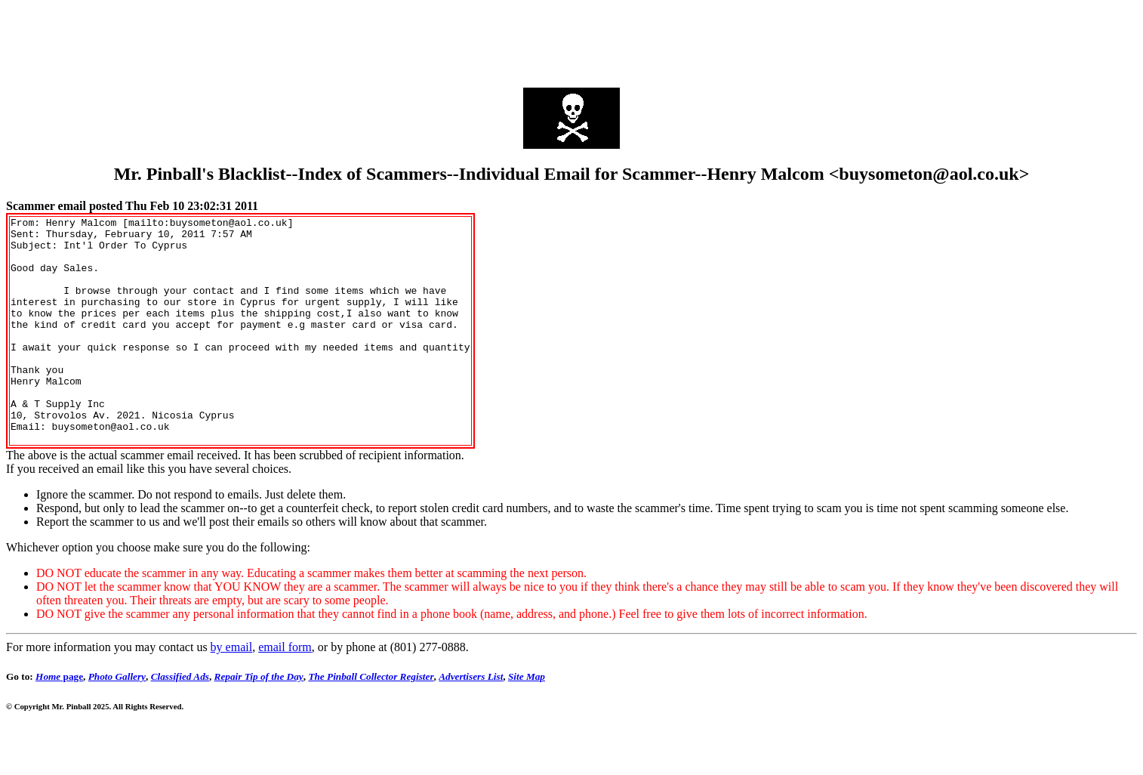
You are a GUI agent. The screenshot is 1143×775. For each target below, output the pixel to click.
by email (232, 692)
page (59, 721)
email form (285, 692)
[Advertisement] (571, 40)
